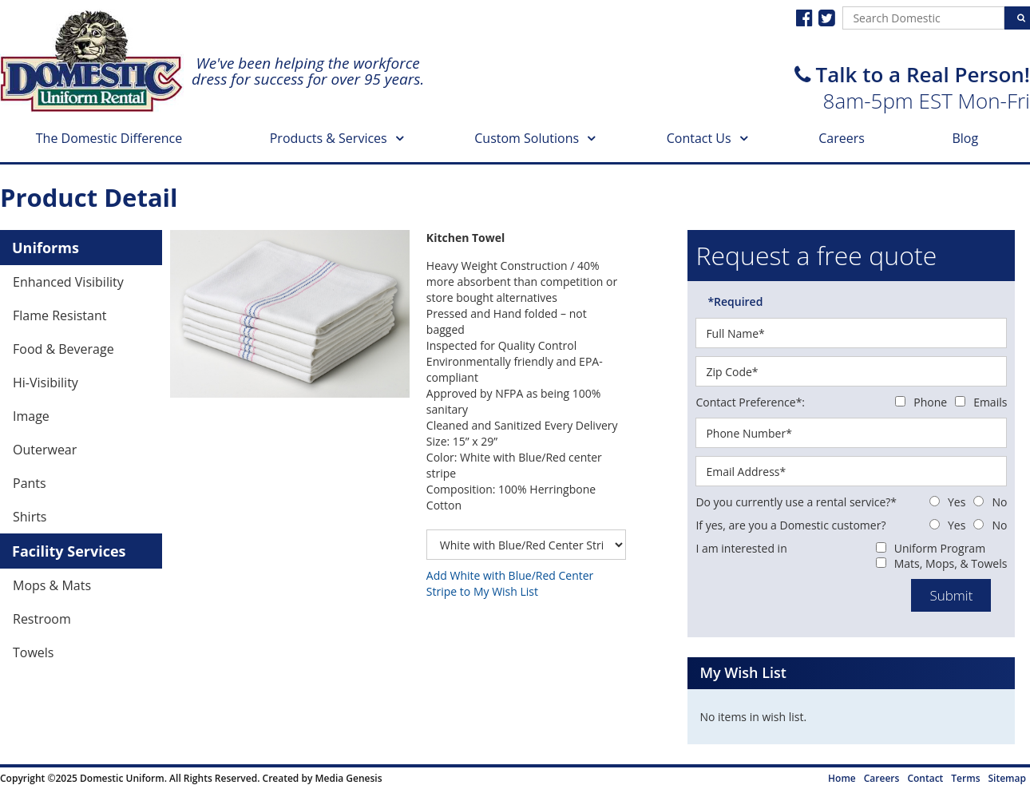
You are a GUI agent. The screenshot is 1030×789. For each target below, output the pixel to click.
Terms (965, 778)
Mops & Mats (52, 585)
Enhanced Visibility (68, 282)
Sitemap (1007, 778)
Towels (33, 652)
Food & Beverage (63, 349)
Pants (29, 483)
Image (31, 416)
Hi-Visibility (45, 382)
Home (842, 778)
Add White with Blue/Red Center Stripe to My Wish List (509, 583)
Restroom (42, 619)
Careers (841, 138)
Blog (965, 138)
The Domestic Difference (109, 138)
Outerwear (45, 449)
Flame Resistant (59, 315)
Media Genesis (348, 778)
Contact (925, 778)
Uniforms (45, 247)
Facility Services (69, 551)
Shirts (30, 516)
